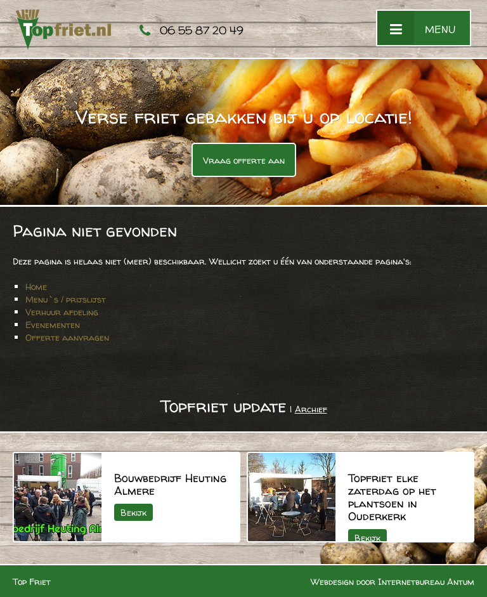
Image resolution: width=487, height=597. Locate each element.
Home (36, 286)
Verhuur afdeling (61, 312)
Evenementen (52, 324)
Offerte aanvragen (67, 337)
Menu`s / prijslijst (65, 299)
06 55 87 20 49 (202, 30)
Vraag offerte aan (244, 160)
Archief (311, 409)
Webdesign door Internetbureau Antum (392, 581)
